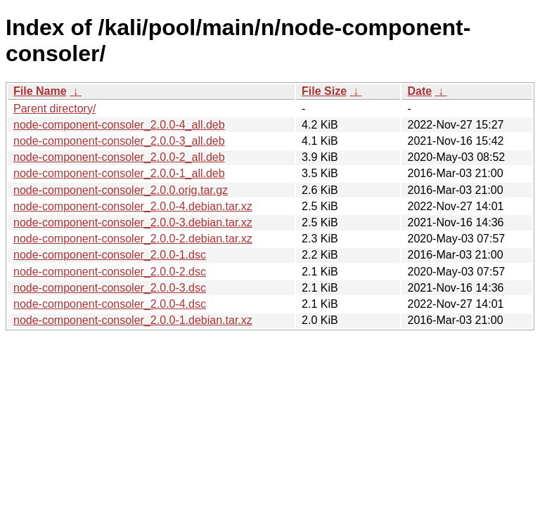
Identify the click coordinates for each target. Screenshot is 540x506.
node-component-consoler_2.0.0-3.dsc (109, 288)
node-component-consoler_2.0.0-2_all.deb (119, 157)
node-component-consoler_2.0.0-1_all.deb (119, 173)
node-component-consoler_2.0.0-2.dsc (109, 272)
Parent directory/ (54, 109)
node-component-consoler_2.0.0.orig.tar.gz (120, 190)
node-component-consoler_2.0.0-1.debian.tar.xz (132, 320)
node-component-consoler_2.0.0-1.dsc (109, 255)
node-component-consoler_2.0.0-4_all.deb (119, 125)
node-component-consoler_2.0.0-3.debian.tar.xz (132, 222)
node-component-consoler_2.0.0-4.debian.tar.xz (132, 206)
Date (419, 91)
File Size (324, 91)
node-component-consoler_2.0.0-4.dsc (109, 304)
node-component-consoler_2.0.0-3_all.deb (119, 141)
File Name (40, 91)
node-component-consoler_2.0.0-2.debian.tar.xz (132, 239)
